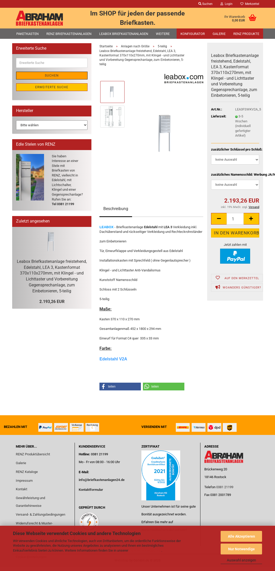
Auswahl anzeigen (241, 560)
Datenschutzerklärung (145, 550)
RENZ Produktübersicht (33, 454)
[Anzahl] (235, 219)
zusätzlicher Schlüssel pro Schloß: (235, 149)
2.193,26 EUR (51, 301)
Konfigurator (192, 34)
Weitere (163, 34)
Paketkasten (27, 34)
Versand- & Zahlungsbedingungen (40, 514)
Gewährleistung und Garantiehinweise (30, 502)
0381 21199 (99, 454)
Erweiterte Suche (51, 87)
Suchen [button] (205, 4)
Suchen (52, 75)
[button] (219, 219)
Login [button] (226, 4)
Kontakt (21, 489)
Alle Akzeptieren (241, 536)
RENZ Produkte (246, 34)
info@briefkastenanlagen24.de (102, 480)
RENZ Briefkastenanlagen (68, 34)
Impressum (24, 481)
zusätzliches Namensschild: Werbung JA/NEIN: (235, 174)
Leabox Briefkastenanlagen (123, 34)
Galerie (219, 34)
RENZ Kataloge (27, 472)
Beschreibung (115, 208)
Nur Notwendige (241, 549)
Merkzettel (249, 4)
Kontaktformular (91, 490)
